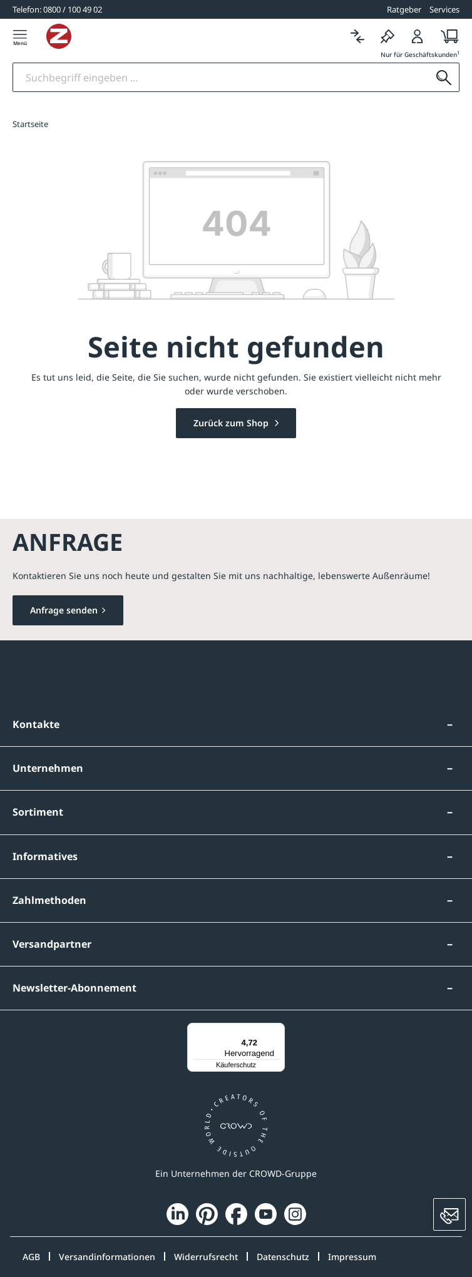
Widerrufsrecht (206, 1257)
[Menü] (20, 36)
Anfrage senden (64, 610)
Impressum (352, 1257)
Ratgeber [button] (404, 9)
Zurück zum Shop (232, 423)
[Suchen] (444, 77)
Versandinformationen (107, 1257)
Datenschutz (283, 1257)
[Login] (418, 36)
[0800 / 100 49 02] (57, 9)
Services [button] (444, 9)
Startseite (30, 124)
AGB (31, 1257)
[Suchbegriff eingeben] (221, 77)
